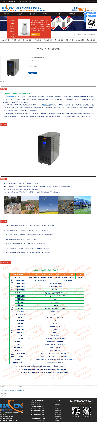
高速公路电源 (91, 40)
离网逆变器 (13, 390)
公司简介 (12, 20)
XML (94, 1)
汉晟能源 (19, 14)
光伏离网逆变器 (7, 390)
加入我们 (12, 34)
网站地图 (88, 1)
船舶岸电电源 (16, 40)
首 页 (75, 34)
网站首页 (6, 14)
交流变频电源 (27, 40)
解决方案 (32, 14)
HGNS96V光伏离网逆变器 (89, 34)
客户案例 (72, 14)
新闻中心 (59, 14)
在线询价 (32, 73)
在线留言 (92, 13)
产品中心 (45, 14)
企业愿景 (12, 28)
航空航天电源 (48, 40)
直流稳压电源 (59, 40)
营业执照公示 (13, 37)
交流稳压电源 (37, 40)
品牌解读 (12, 31)
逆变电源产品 (69, 40)
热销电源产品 (5, 40)
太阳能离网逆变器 (20, 390)
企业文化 (12, 23)
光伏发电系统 (80, 40)
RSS (91, 1)
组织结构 (12, 26)
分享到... (92, 15)
